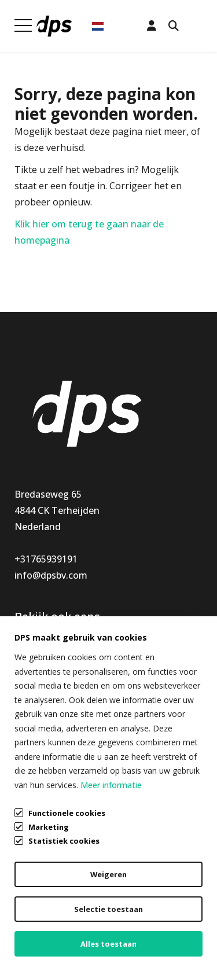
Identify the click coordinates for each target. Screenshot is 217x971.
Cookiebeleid (42, 934)
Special (29, 695)
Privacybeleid (42, 912)
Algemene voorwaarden (66, 890)
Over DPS (129, 695)
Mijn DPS (129, 663)
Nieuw (28, 679)
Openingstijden (143, 679)
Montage (34, 663)
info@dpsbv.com (50, 575)
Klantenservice (141, 647)
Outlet (28, 711)
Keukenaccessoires (56, 647)
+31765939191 (46, 559)
